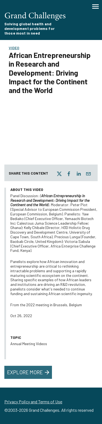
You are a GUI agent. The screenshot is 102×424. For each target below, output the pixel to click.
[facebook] (69, 174)
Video (14, 47)
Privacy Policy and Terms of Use (33, 401)
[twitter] (59, 174)
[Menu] (95, 6)
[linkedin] (79, 174)
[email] (88, 174)
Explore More (28, 372)
